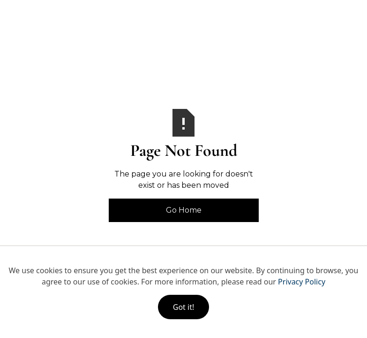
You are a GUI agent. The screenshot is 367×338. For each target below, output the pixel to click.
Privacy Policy (301, 282)
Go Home (184, 210)
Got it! (183, 307)
